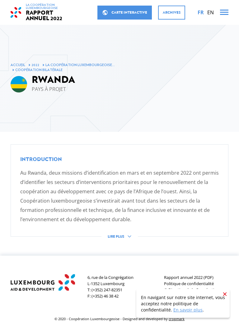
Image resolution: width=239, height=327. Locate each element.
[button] (119, 196)
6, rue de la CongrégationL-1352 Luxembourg (110, 280)
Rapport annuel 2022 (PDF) (188, 277)
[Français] (201, 12)
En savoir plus (188, 310)
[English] (210, 12)
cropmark (177, 319)
